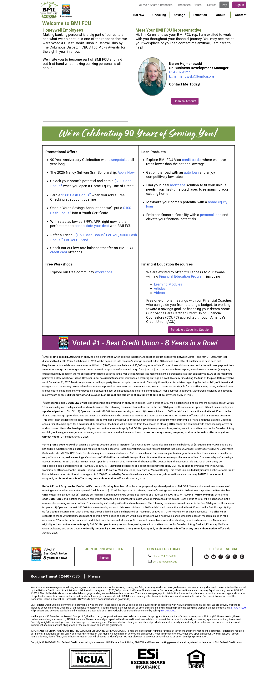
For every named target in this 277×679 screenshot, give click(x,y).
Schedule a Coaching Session (190, 330)
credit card (58, 252)
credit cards (191, 160)
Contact (240, 15)
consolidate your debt (92, 226)
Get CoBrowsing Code (162, 561)
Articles (160, 288)
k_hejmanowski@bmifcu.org (191, 76)
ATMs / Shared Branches (156, 5)
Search (211, 5)
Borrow (138, 15)
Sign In (239, 5)
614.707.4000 (238, 607)
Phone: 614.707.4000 (161, 556)
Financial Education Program (181, 276)
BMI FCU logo (56, 10)
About (220, 15)
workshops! (104, 272)
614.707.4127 (179, 72)
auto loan (191, 172)
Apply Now (126, 172)
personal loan (210, 215)
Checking (159, 15)
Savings (179, 15)
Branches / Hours (190, 5)
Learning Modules (168, 284)
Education (200, 15)
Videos (160, 293)
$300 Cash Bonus (75, 195)
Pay (224, 5)
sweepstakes (118, 160)
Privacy (94, 576)
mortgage (177, 185)
